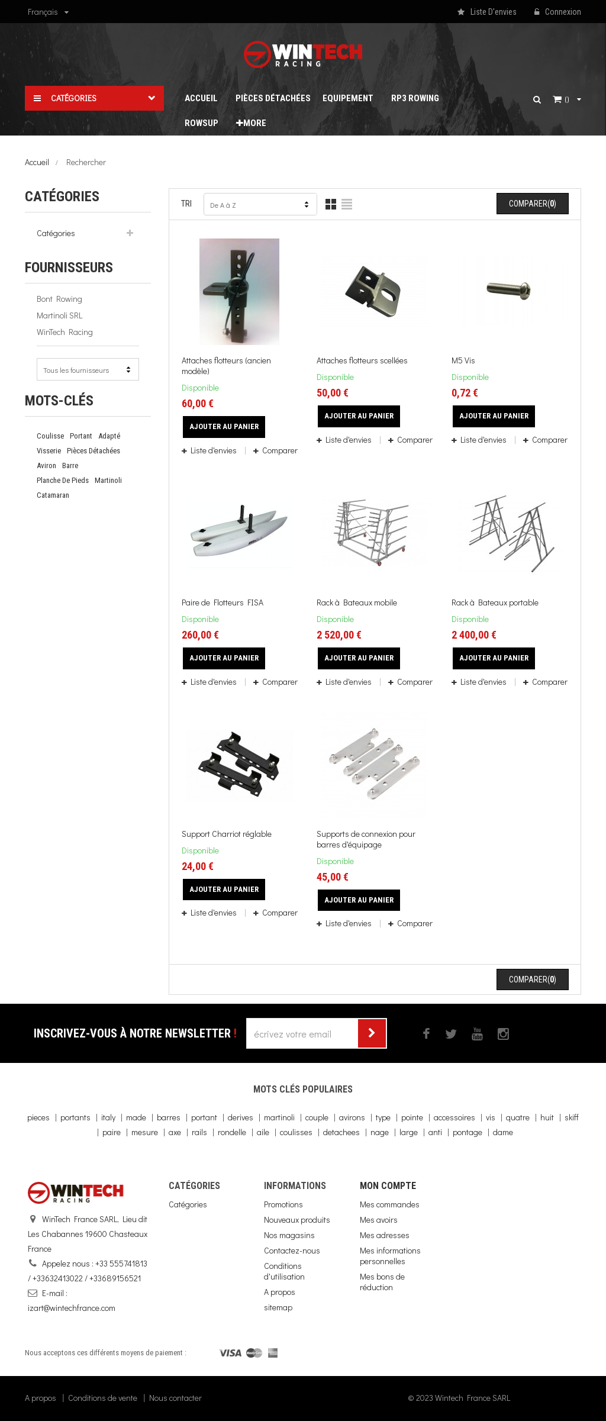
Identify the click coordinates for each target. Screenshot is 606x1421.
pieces (38, 1117)
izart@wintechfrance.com (71, 1307)
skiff (572, 1117)
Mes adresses (385, 1234)
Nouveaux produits (297, 1219)
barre (70, 465)
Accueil (37, 162)
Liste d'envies (213, 450)
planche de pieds (63, 480)
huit (547, 1117)
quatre (518, 1117)
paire (111, 1132)
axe (175, 1132)
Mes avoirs (379, 1219)
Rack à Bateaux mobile (357, 602)
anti (435, 1132)
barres (168, 1117)
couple (316, 1117)
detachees (341, 1132)
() (567, 99)
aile (263, 1132)
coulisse (50, 435)
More (251, 123)
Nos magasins (289, 1234)
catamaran (53, 495)
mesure (144, 1132)
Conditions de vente (102, 1397)
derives (240, 1117)
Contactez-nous (292, 1250)
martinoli (108, 480)
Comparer (279, 450)
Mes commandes (390, 1204)
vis (490, 1117)
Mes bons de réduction (382, 1282)
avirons (352, 1117)
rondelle (232, 1132)
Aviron (46, 465)
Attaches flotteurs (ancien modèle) (226, 365)
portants (75, 1117)
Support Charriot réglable (227, 834)
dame (503, 1132)
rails (199, 1132)
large (408, 1132)
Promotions (283, 1204)
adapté (109, 435)
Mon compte (388, 1185)
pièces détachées (93, 450)
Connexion (557, 12)
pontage (467, 1132)
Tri (186, 203)
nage (379, 1132)
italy (108, 1117)
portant (81, 435)
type (383, 1117)
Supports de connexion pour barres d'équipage (366, 839)
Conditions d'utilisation (284, 1271)
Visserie (49, 450)
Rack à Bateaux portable (495, 602)
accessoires (454, 1117)
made (136, 1117)
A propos (279, 1291)
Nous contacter (175, 1397)
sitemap (278, 1307)
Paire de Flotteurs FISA (222, 602)
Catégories (56, 233)
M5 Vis (463, 360)
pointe (412, 1117)
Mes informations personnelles (390, 1256)
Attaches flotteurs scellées (362, 360)
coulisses (296, 1132)
